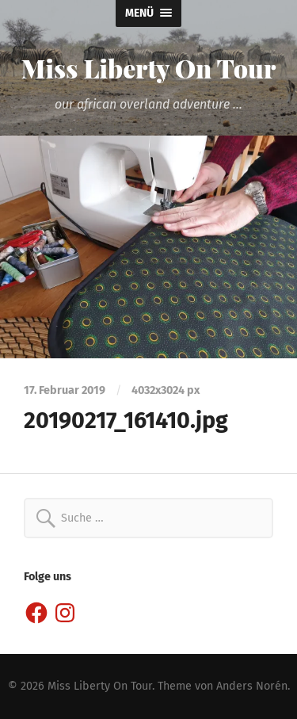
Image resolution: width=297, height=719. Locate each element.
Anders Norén (251, 686)
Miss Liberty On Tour (148, 68)
